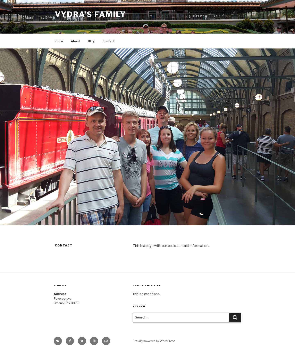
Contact (108, 41)
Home (58, 41)
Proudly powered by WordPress (154, 341)
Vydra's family (90, 14)
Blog (91, 41)
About (75, 41)
